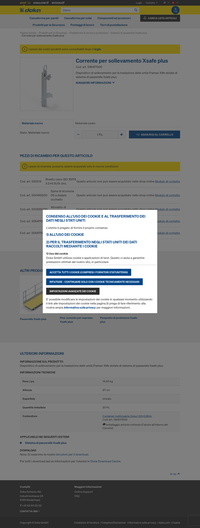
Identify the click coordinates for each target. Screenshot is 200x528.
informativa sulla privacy (80, 307)
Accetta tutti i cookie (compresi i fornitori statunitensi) (89, 272)
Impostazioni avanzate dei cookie (73, 291)
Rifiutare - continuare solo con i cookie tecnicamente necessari (94, 281)
